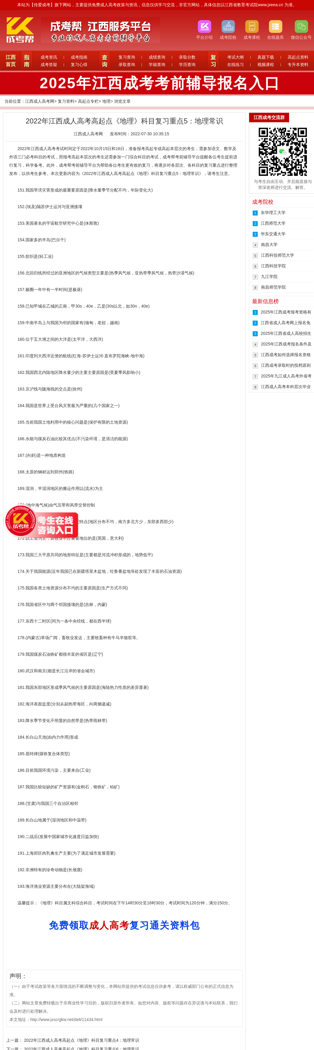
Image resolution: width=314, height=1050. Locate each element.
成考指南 (79, 57)
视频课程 (265, 64)
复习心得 (79, 64)
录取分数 (187, 57)
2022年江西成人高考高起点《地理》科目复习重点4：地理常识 (81, 1040)
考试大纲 (235, 57)
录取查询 (126, 64)
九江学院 (269, 276)
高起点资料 (298, 57)
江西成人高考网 (39, 101)
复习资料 (66, 101)
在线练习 (235, 64)
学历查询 (187, 64)
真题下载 (265, 57)
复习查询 (126, 57)
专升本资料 (298, 64)
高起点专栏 (88, 101)
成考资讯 (49, 57)
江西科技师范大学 (277, 255)
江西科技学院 (273, 265)
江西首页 (11, 60)
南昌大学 (269, 244)
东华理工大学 (273, 212)
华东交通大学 (273, 233)
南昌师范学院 (273, 287)
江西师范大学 (273, 223)
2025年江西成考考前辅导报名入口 (160, 83)
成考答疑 (49, 64)
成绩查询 (157, 57)
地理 (106, 101)
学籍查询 (157, 64)
